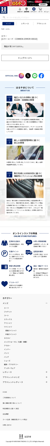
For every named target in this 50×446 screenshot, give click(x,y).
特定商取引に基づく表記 (11, 408)
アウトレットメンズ (11, 377)
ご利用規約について (9, 397)
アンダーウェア (9, 368)
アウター (7, 345)
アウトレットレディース (13, 382)
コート (6, 315)
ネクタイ (7, 338)
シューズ (7, 360)
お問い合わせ (7, 425)
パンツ (6, 353)
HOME (5, 392)
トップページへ (25, 57)
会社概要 (6, 414)
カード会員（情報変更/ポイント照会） (15, 419)
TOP (2, 29)
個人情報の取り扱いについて (12, 403)
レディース (25, 23)
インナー (7, 349)
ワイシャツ (8, 327)
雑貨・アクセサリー (11, 364)
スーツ (6, 308)
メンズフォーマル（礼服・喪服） (16, 342)
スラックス (8, 319)
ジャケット (8, 311)
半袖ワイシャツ (11, 334)
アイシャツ (8, 323)
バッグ (6, 357)
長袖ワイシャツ (11, 330)
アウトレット (41, 23)
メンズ (8, 23)
